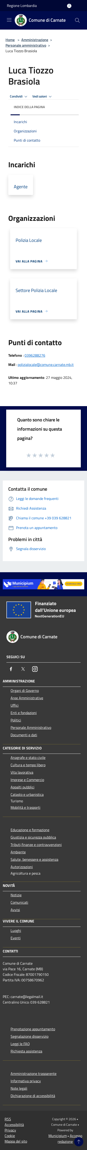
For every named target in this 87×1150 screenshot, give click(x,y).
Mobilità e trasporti (25, 807)
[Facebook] (11, 669)
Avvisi (15, 910)
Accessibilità (14, 1124)
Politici (16, 720)
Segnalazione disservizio (29, 1036)
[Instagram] (34, 669)
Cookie (10, 1135)
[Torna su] (78, 1141)
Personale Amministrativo (31, 727)
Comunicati (19, 902)
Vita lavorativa (22, 772)
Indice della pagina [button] (29, 106)
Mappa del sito (16, 1141)
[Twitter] (23, 669)
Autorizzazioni (22, 867)
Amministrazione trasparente (33, 1073)
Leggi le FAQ (20, 1044)
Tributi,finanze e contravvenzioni (36, 844)
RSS (8, 1119)
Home (10, 40)
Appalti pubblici (22, 787)
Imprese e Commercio (27, 779)
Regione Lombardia (22, 5)
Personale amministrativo (26, 45)
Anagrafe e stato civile (28, 757)
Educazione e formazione (30, 830)
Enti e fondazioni (24, 712)
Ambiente (18, 852)
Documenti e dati (24, 735)
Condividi (19, 96)
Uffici (15, 705)
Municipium (57, 1135)
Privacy (10, 1130)
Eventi (16, 938)
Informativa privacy (26, 1081)
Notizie (16, 895)
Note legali (19, 1088)
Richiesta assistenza (26, 1051)
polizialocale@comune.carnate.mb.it (46, 364)
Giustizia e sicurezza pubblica (33, 837)
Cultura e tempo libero (28, 765)
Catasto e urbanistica (27, 794)
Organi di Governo (25, 690)
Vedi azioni (42, 96)
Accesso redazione (70, 1138)
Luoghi (16, 930)
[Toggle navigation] (9, 20)
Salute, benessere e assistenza (34, 859)
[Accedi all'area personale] (69, 5)
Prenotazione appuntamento (33, 1029)
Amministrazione (34, 40)
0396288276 (35, 355)
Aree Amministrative (27, 698)
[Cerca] (77, 20)
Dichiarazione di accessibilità (33, 1095)
